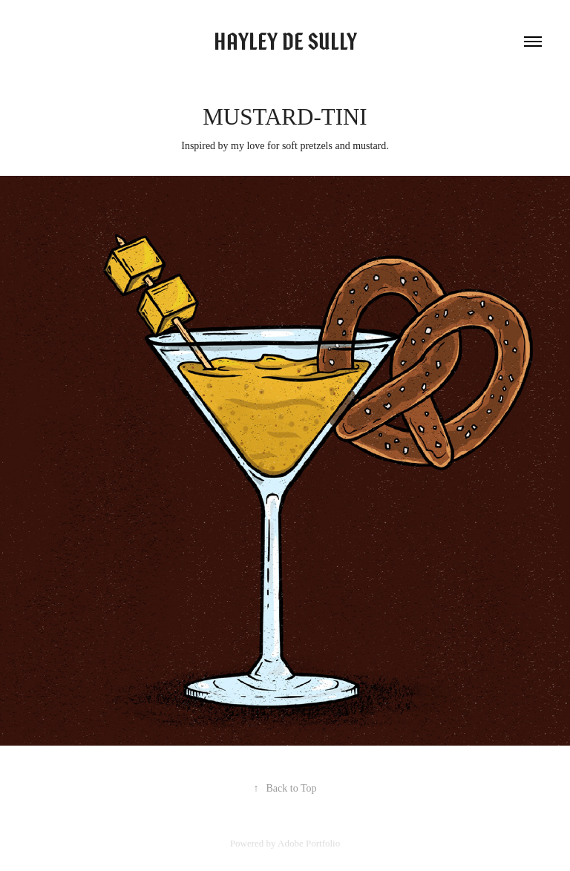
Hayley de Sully (285, 41)
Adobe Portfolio (309, 843)
